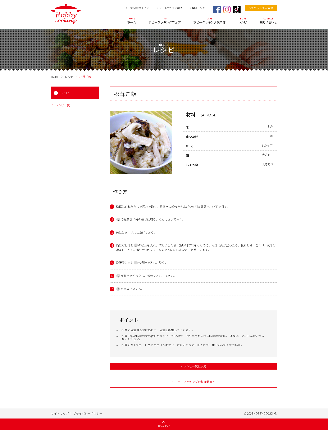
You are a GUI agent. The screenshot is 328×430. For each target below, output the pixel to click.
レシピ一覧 (62, 105)
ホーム (131, 20)
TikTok (237, 9)
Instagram (227, 9)
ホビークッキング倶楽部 (209, 20)
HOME (55, 77)
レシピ (242, 20)
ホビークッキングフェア (165, 20)
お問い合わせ (268, 20)
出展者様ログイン (139, 8)
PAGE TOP (164, 425)
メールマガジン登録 (170, 8)
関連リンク (198, 8)
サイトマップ (60, 413)
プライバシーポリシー (87, 413)
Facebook (217, 9)
